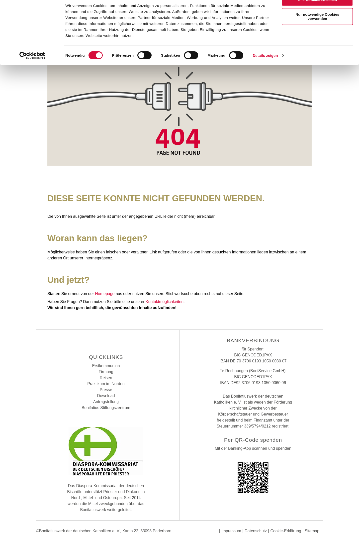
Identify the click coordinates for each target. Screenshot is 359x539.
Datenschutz (256, 531)
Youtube (118, 341)
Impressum (231, 531)
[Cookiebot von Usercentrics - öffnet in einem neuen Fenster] (32, 68)
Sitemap (312, 531)
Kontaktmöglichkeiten (164, 302)
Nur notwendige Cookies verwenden (317, 29)
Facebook (93, 341)
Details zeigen (265, 68)
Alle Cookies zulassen (317, 12)
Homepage (104, 294)
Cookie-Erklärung (285, 531)
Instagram (106, 341)
